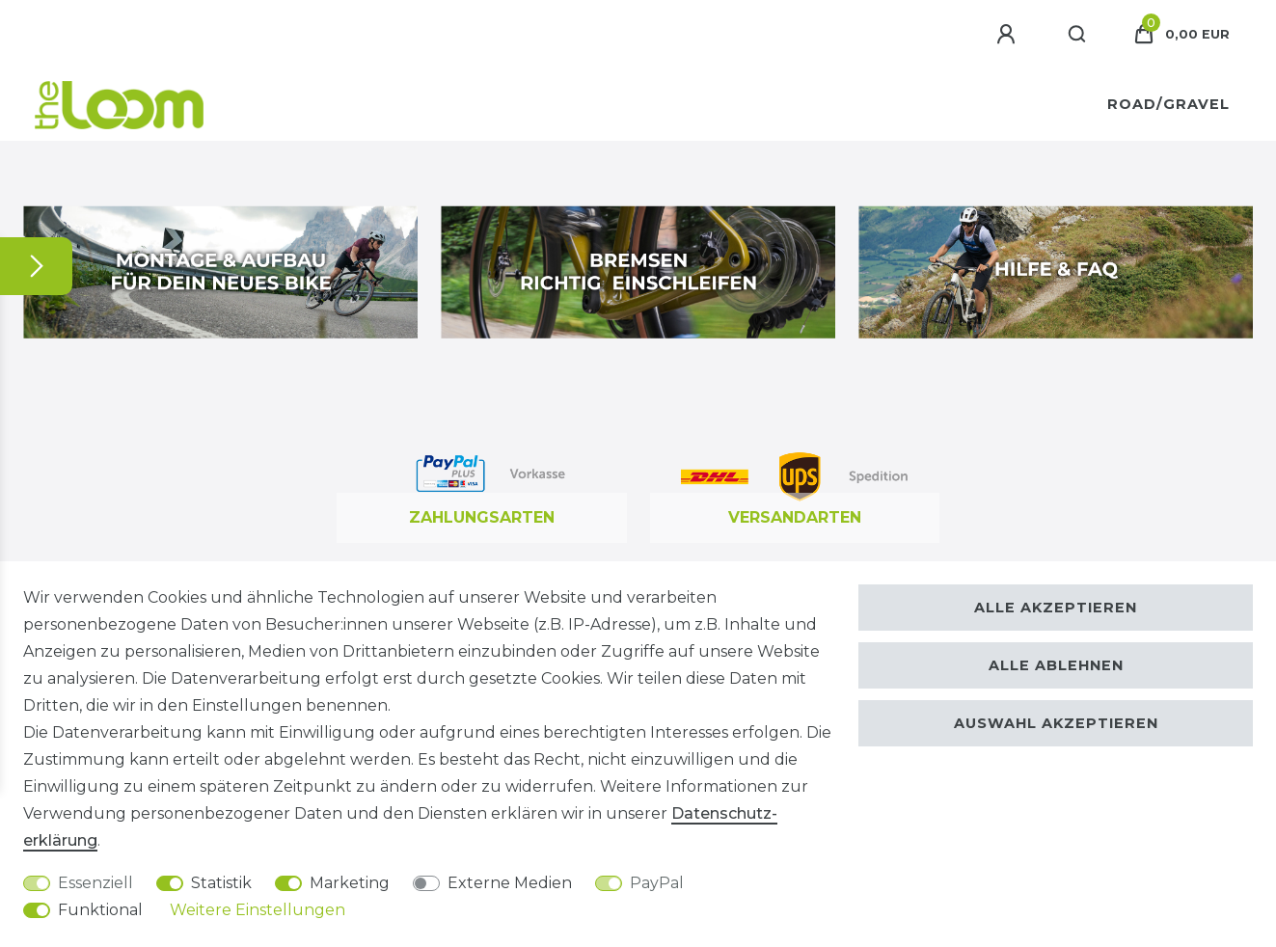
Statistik (221, 883)
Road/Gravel (1168, 104)
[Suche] (1078, 34)
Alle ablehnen (1056, 665)
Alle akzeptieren (1055, 607)
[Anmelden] (1009, 34)
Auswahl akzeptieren (1056, 723)
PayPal (657, 883)
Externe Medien (510, 883)
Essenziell (95, 883)
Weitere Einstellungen (257, 910)
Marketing (350, 883)
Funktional (100, 910)
